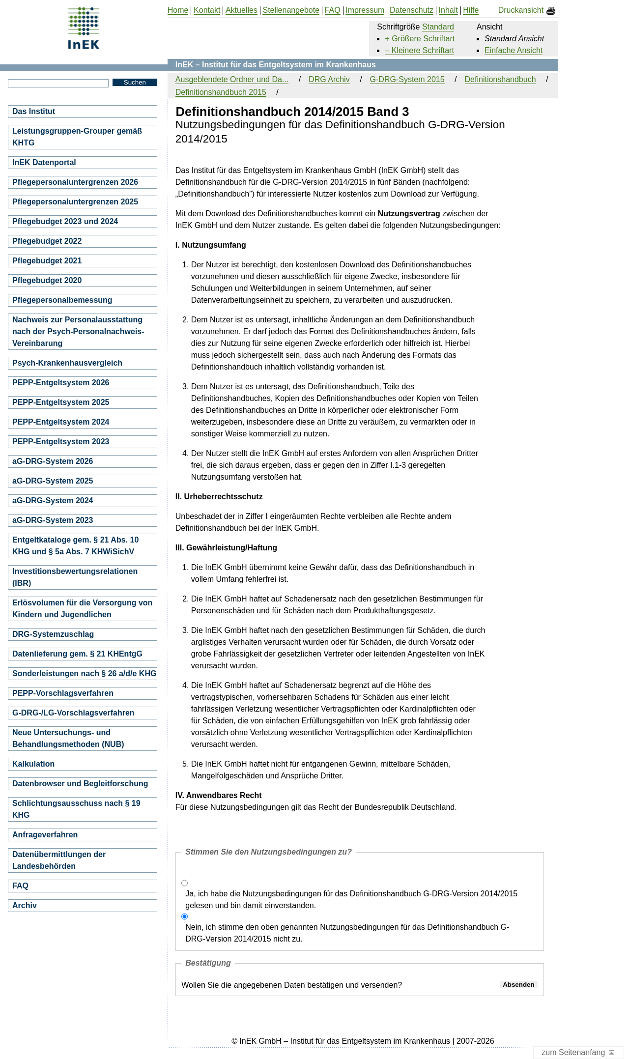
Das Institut (33, 111)
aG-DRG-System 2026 (52, 461)
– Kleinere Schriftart (419, 50)
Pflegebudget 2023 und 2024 (65, 221)
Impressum (364, 10)
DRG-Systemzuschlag (53, 634)
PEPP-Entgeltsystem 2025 (60, 402)
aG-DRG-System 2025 (52, 481)
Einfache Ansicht (514, 50)
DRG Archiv (329, 79)
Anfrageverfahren (45, 834)
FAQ (20, 886)
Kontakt (207, 10)
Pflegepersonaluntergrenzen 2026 (75, 182)
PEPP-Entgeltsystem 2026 (60, 382)
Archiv (24, 905)
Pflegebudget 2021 (47, 261)
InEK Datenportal (44, 162)
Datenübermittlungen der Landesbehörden (59, 860)
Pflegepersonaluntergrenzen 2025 (75, 202)
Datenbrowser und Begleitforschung (80, 783)
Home (178, 10)
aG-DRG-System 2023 (52, 520)
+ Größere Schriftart (420, 38)
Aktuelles (241, 10)
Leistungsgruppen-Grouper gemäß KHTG (77, 137)
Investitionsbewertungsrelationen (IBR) (75, 577)
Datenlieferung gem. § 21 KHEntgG (77, 654)
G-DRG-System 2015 (407, 79)
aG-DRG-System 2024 (52, 500)
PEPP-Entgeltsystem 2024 (60, 422)
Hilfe (471, 10)
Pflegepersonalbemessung (62, 300)
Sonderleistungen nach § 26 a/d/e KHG (84, 673)
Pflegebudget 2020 (47, 280)
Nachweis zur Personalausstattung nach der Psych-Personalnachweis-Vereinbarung (78, 331)
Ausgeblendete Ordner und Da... (231, 79)
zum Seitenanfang (579, 1053)
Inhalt (448, 10)
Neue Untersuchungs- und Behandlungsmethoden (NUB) (68, 738)
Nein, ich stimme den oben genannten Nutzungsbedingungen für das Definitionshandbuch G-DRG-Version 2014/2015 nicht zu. (347, 933)
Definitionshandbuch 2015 (220, 92)
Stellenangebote (290, 10)
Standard (438, 27)
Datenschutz (411, 10)
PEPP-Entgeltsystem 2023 (60, 441)
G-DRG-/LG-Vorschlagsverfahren (73, 713)
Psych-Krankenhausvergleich (67, 363)
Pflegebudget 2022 (47, 241)
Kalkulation (33, 764)
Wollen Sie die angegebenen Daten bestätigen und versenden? (291, 985)
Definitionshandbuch (500, 79)
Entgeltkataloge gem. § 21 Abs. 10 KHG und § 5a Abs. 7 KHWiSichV (75, 546)
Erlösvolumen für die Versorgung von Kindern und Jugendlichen (82, 609)
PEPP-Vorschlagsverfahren (63, 693)
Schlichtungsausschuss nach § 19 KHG (76, 809)
